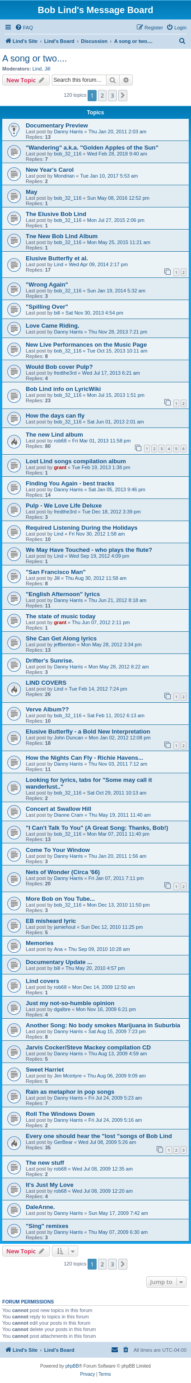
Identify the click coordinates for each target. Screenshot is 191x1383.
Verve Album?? (47, 709)
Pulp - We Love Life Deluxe (64, 505)
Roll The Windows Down (60, 1113)
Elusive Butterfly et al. (57, 258)
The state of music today (61, 616)
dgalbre (62, 1009)
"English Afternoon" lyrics (63, 594)
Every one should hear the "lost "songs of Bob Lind (99, 1136)
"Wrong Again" (47, 284)
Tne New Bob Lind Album (62, 236)
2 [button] (102, 95)
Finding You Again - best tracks (70, 483)
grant (60, 467)
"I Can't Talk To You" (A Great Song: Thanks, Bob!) (97, 827)
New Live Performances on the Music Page (86, 344)
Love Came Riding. (52, 325)
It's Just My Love (50, 1184)
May (31, 191)
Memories (40, 943)
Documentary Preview (57, 125)
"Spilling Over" (47, 306)
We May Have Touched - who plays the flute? (89, 549)
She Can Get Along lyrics (61, 638)
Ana (58, 949)
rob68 (60, 440)
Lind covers (42, 981)
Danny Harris (68, 131)
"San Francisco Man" (56, 572)
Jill (48, 68)
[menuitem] (24, 27)
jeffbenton (64, 644)
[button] (122, 95)
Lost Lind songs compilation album (76, 461)
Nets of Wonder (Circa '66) (63, 872)
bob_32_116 (67, 153)
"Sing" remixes (47, 1226)
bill (57, 312)
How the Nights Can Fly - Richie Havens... (84, 757)
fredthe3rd (65, 373)
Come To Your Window (58, 850)
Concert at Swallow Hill (58, 808)
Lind (37, 68)
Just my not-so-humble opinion (70, 1003)
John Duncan (68, 737)
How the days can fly (55, 415)
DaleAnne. (40, 1207)
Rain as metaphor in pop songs (70, 1091)
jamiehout (64, 927)
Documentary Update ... (59, 962)
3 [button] (112, 95)
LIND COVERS (46, 682)
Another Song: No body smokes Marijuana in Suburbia (103, 1025)
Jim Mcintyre (68, 1075)
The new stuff (45, 1162)
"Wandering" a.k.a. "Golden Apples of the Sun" (92, 147)
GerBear (63, 1142)
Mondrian (64, 176)
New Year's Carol (50, 169)
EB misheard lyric (51, 920)
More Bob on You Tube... (60, 898)
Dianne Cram (68, 815)
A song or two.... (34, 58)
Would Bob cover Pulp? (59, 366)
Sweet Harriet (45, 1069)
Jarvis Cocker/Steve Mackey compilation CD (88, 1047)
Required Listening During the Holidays (82, 527)
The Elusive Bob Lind (56, 214)
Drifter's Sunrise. (50, 660)
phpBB (72, 1366)
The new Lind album (54, 434)
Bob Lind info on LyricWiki (63, 389)
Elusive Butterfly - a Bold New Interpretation (88, 731)
